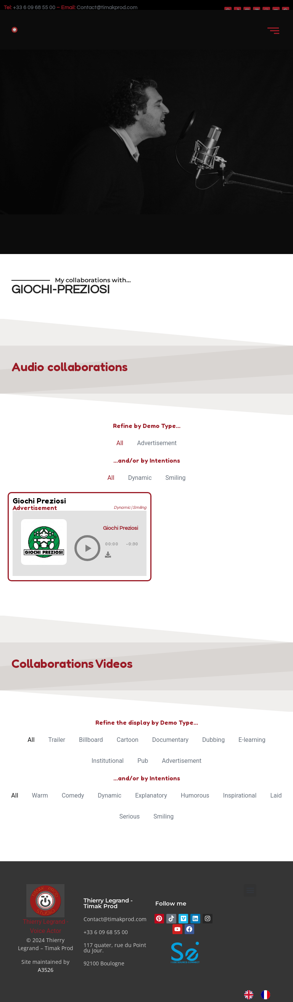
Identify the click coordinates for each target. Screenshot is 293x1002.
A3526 (45, 969)
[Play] (87, 548)
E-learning (252, 739)
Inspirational (240, 795)
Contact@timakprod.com (107, 7)
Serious (129, 816)
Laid (276, 795)
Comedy (73, 795)
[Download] (108, 555)
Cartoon (127, 739)
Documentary (170, 739)
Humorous (195, 795)
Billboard (91, 739)
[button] (250, 890)
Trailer (56, 739)
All (119, 443)
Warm (40, 795)
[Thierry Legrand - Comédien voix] (45, 900)
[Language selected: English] (261, 994)
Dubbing (213, 739)
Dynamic (140, 477)
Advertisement (157, 443)
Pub (142, 760)
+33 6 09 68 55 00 (34, 7)
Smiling (176, 477)
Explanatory (151, 795)
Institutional (108, 760)
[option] (267, 994)
